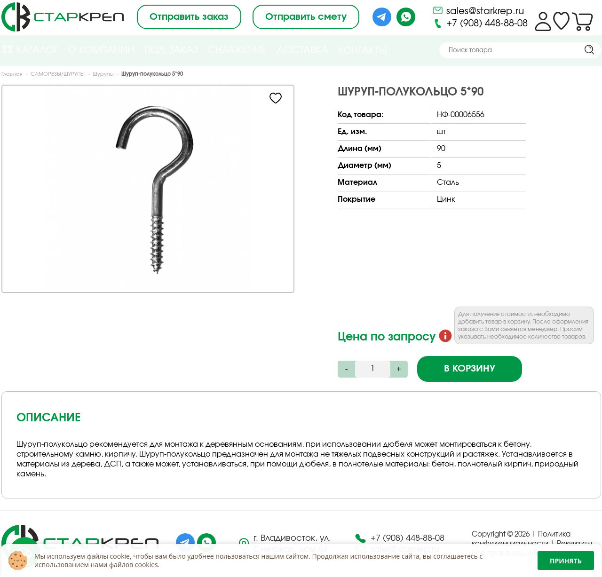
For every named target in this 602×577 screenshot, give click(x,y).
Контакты (362, 50)
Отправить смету (306, 17)
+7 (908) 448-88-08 (480, 23)
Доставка (302, 50)
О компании (101, 50)
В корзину (469, 368)
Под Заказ (171, 50)
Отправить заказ (189, 17)
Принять (566, 560)
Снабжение (237, 50)
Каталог (29, 49)
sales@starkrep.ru (478, 10)
